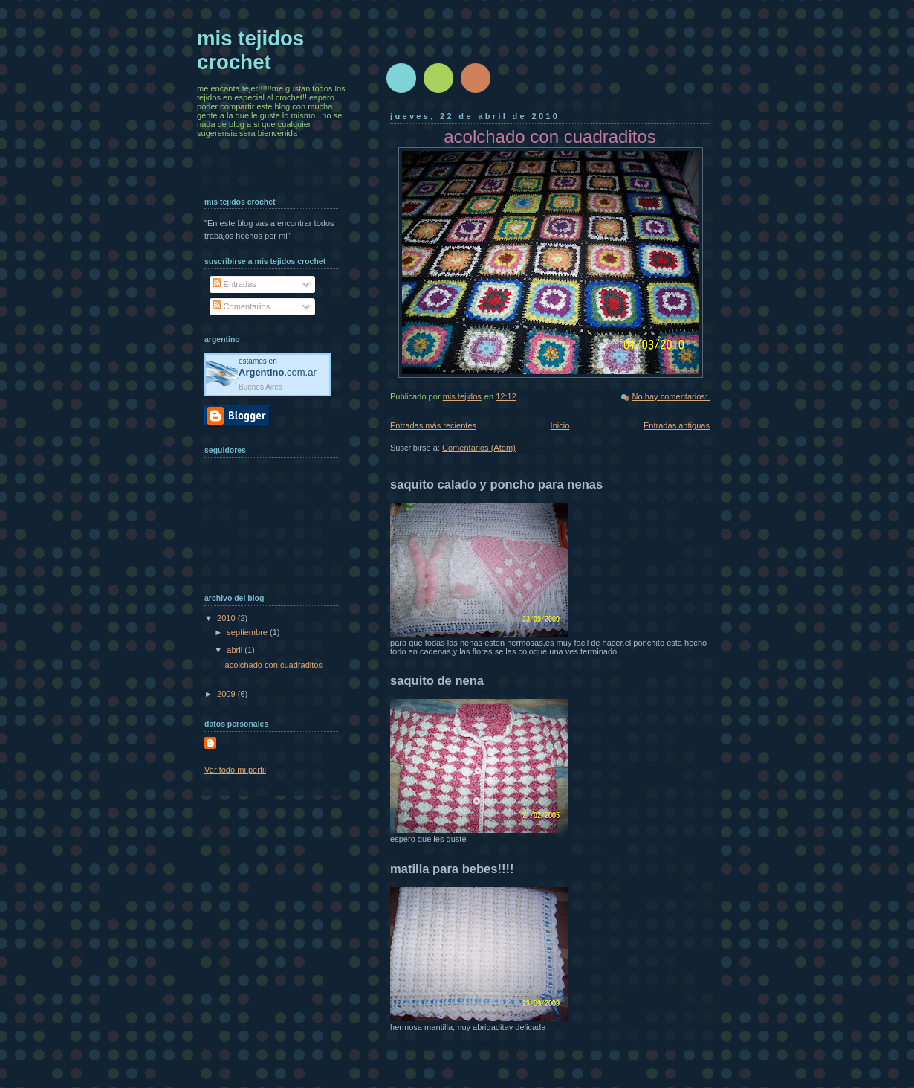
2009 (227, 693)
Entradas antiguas (677, 425)
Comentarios (241, 306)
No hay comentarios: (671, 396)
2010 (227, 618)
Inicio (560, 425)
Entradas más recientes (433, 425)
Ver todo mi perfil (235, 769)
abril (235, 650)
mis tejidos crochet (250, 50)
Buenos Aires (260, 387)
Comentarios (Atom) (479, 447)
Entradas (234, 284)
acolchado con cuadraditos (274, 664)
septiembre (248, 632)
